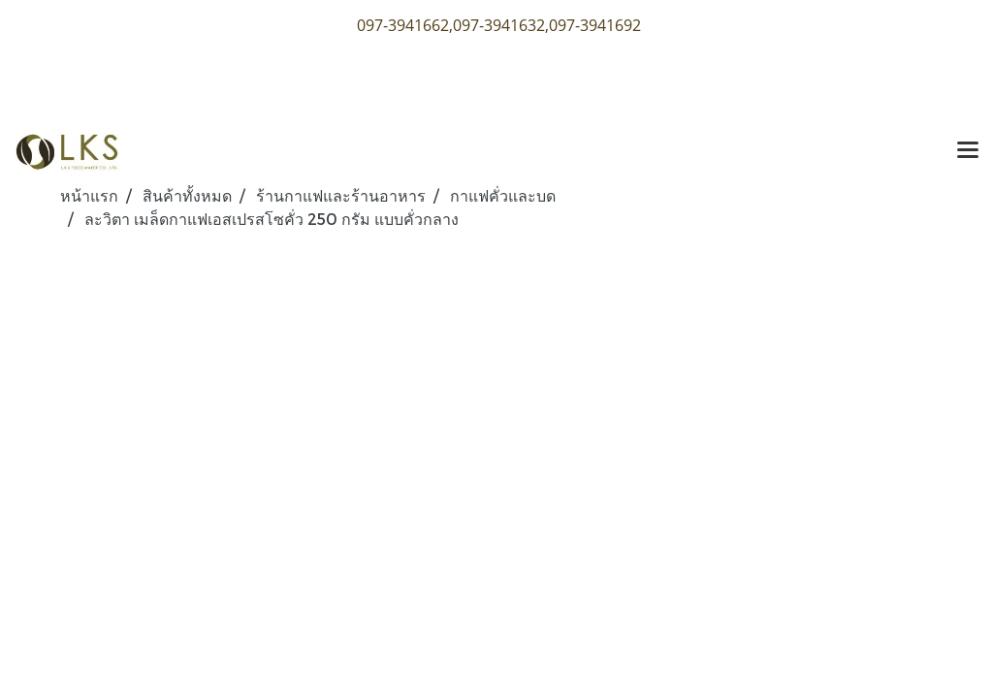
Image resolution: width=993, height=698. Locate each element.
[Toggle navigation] (967, 151)
